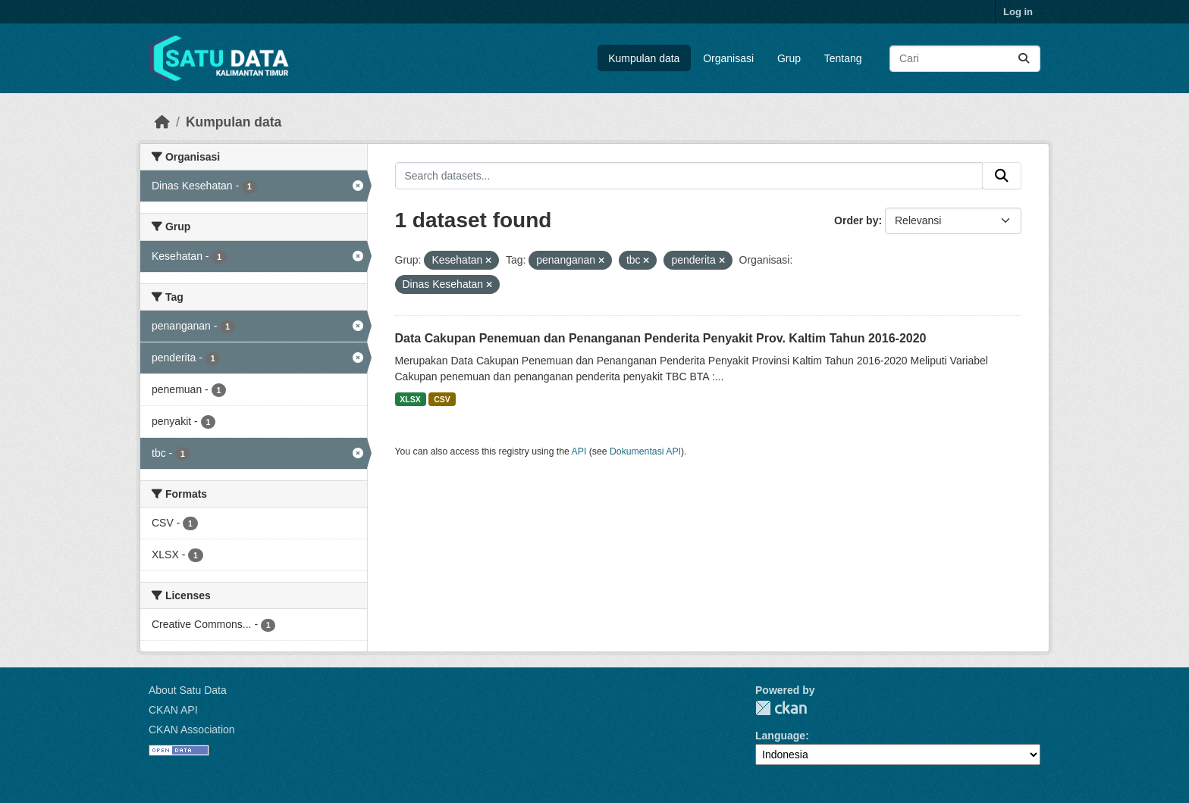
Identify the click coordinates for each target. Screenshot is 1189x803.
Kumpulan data (643, 58)
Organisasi (728, 58)
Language (780, 736)
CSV (442, 399)
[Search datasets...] (964, 58)
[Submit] (1024, 58)
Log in (1018, 11)
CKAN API (173, 710)
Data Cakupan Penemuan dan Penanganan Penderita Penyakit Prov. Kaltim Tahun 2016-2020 (661, 338)
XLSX (410, 399)
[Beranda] (162, 122)
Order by (856, 220)
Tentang (843, 58)
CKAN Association (192, 729)
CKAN (781, 708)
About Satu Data (188, 690)
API (579, 451)
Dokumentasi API (645, 451)
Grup (789, 58)
